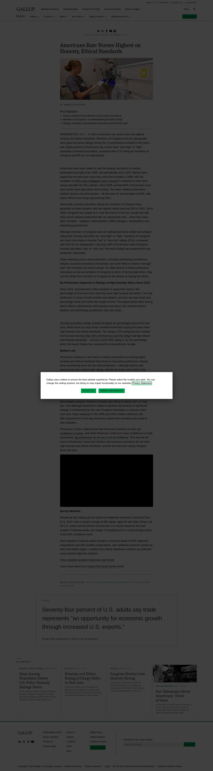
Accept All (88, 391)
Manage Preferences (111, 391)
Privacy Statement (141, 383)
